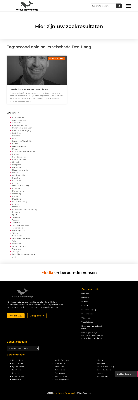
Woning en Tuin (19, 246)
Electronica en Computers (23, 151)
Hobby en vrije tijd (20, 170)
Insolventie (17, 180)
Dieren (15, 149)
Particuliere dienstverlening (24, 209)
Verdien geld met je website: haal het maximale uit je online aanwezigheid (92, 335)
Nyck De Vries (17, 363)
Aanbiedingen (18, 117)
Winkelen (16, 244)
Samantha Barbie (104, 370)
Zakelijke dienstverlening (23, 254)
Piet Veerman (102, 376)
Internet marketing (20, 186)
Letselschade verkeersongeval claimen (29, 89)
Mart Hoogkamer (62, 380)
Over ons (85, 294)
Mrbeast (100, 373)
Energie (15, 154)
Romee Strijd (60, 370)
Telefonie (16, 217)
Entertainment (18, 157)
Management (18, 191)
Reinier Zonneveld (62, 360)
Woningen (17, 249)
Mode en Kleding (19, 201)
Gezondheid (17, 167)
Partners (84, 302)
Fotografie (16, 165)
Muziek (15, 204)
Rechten (16, 212)
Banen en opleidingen (22, 128)
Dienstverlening (19, 146)
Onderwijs (16, 207)
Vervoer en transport (21, 238)
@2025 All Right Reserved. (69, 393)
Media (15, 196)
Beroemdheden (87, 314)
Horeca (15, 173)
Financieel (17, 162)
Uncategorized (18, 230)
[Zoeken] (119, 6)
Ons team (85, 298)
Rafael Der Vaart (18, 376)
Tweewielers (17, 228)
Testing (15, 220)
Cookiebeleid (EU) (88, 310)
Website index (87, 322)
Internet (15, 183)
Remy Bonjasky (61, 376)
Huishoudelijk (18, 175)
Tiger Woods (60, 373)
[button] (128, 6)
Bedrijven (16, 133)
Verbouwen (17, 236)
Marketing (16, 194)
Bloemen (16, 136)
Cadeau (15, 144)
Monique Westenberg (105, 367)
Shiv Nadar (16, 380)
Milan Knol (101, 360)
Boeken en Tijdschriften (22, 141)
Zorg (14, 257)
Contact (84, 306)
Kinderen (16, 188)
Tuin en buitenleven (21, 225)
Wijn (14, 241)
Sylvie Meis (101, 363)
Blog (14, 138)
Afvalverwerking (19, 120)
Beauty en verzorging (21, 130)
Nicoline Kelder (18, 360)
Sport (14, 215)
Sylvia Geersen (18, 367)
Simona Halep (60, 363)
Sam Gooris (17, 370)
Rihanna (15, 373)
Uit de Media (86, 318)
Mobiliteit (16, 199)
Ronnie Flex (59, 367)
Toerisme (16, 222)
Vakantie (16, 233)
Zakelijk (15, 251)
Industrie (16, 178)
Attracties (16, 122)
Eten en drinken (19, 159)
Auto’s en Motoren (20, 125)
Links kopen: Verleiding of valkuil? (91, 327)
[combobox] (103, 6)
